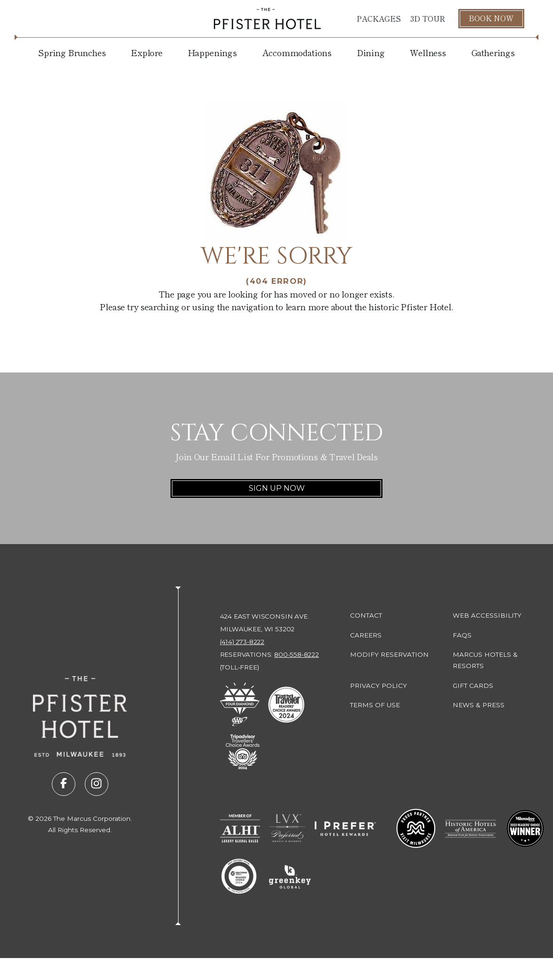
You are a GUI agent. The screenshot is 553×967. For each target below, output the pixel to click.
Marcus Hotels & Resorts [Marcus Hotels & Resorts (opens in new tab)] (485, 660)
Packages (379, 18)
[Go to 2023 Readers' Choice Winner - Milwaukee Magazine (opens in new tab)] (525, 828)
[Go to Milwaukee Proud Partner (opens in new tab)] (415, 828)
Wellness (428, 52)
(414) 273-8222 (242, 641)
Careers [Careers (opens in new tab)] (366, 635)
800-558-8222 (296, 654)
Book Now (491, 18)
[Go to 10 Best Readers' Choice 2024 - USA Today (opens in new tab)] (239, 876)
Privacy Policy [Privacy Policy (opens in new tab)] (378, 685)
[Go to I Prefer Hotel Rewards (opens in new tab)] (345, 828)
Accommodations (297, 52)
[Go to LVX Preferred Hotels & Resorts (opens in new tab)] (287, 828)
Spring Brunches (72, 52)
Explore (147, 52)
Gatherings (493, 52)
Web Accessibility (487, 615)
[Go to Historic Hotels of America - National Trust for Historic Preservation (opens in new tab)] (471, 828)
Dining (371, 52)
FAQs (462, 635)
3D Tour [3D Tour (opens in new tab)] (427, 18)
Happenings (212, 52)
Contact (366, 615)
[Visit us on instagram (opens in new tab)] (96, 784)
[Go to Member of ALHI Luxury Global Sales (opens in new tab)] (240, 828)
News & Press (478, 705)
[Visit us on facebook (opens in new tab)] (63, 784)
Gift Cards (473, 685)
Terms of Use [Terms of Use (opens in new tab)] (375, 705)
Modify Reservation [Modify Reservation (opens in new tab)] (389, 654)
